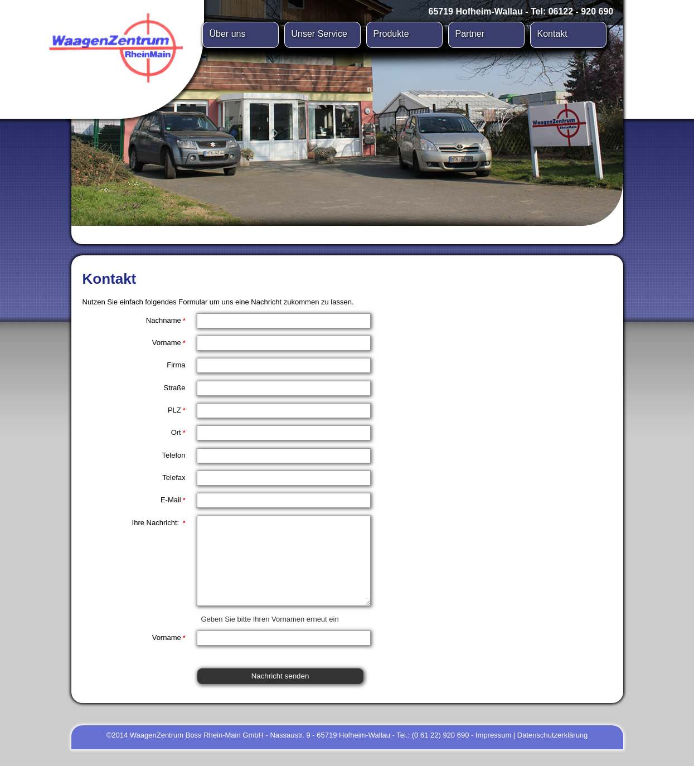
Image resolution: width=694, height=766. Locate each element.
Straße (174, 388)
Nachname (166, 320)
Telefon (174, 455)
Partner (469, 33)
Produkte (391, 33)
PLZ (177, 410)
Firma (176, 365)
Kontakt (552, 33)
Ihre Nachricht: (159, 522)
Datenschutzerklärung (552, 752)
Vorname (169, 342)
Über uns (228, 33)
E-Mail (173, 500)
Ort (178, 432)
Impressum (493, 752)
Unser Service (319, 33)
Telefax (173, 477)
